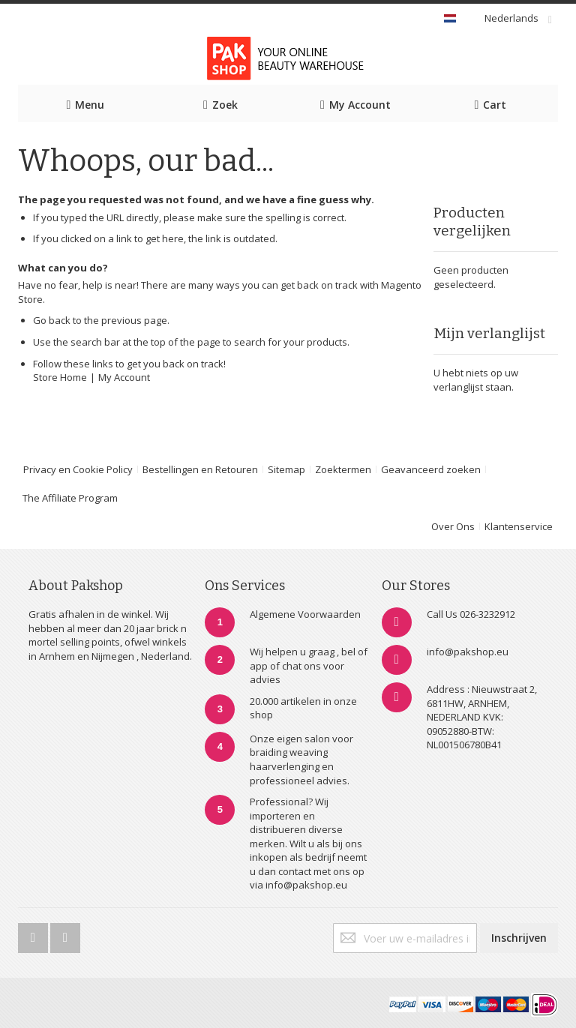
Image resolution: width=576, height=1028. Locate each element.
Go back (51, 320)
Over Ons (453, 526)
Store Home (60, 377)
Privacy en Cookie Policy (78, 469)
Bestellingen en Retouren (200, 469)
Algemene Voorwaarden (305, 614)
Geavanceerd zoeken (431, 469)
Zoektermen (343, 469)
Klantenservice (518, 526)
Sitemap (286, 469)
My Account (124, 377)
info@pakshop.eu (467, 651)
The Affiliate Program (70, 498)
